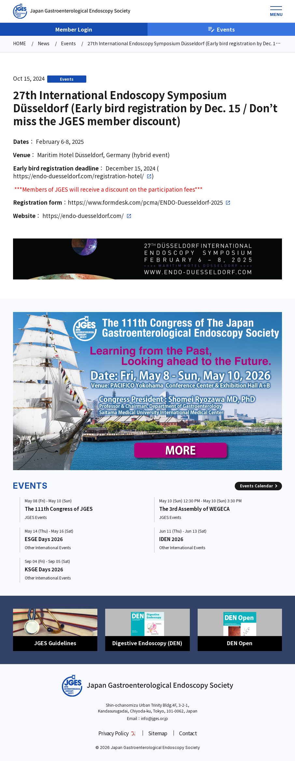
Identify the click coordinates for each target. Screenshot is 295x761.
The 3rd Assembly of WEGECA (194, 508)
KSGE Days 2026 (44, 569)
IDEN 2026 (171, 539)
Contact (187, 733)
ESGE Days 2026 (44, 539)
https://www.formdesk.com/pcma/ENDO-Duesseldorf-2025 (145, 202)
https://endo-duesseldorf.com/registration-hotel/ (78, 176)
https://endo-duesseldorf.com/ (83, 216)
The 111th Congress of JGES (59, 508)
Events (221, 29)
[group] (147, 391)
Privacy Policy (113, 733)
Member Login (73, 29)
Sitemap (157, 733)
